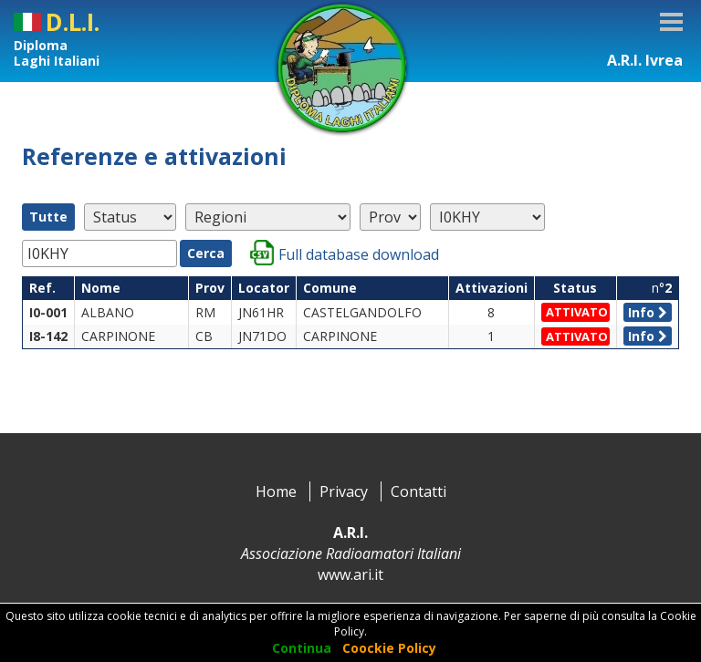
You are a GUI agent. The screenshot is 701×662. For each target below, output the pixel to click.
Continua (301, 648)
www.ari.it (350, 574)
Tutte (48, 216)
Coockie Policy (389, 648)
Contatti (418, 491)
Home (276, 491)
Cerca (206, 253)
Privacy (343, 491)
